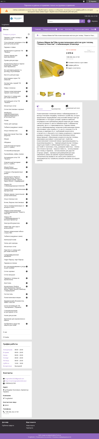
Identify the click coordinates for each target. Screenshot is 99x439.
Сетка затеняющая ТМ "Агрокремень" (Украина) (12, 306)
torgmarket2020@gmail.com (14, 379)
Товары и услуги (49, 29)
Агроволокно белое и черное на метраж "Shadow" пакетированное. (14, 65)
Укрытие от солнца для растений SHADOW (12, 97)
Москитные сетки (10, 106)
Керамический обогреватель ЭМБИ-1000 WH (14, 301)
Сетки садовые (9, 271)
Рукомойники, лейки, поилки (14, 154)
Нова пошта (30, 425)
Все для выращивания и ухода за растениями (14, 267)
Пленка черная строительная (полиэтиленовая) (14, 194)
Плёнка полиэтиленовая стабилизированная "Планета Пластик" (14, 212)
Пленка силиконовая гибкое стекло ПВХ (13, 232)
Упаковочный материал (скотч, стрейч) (12, 146)
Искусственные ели (10, 131)
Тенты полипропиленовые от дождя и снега (14, 206)
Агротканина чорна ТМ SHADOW (12, 79)
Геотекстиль (8, 294)
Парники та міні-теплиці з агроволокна (13, 38)
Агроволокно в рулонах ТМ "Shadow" (13, 51)
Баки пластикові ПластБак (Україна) (13, 134)
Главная (38, 29)
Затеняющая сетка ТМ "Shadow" (12, 101)
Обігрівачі (7, 142)
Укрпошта (29, 428)
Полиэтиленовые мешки (12, 297)
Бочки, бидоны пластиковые (14, 202)
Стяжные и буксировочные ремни (13, 172)
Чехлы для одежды (11, 124)
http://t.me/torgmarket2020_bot (15, 381)
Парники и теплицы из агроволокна (11, 279)
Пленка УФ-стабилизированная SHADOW (14, 185)
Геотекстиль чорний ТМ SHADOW (12, 83)
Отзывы (6, 337)
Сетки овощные (9, 275)
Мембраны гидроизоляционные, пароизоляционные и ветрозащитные (11, 115)
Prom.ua (58, 435)
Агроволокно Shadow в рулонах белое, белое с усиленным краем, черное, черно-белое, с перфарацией (14, 179)
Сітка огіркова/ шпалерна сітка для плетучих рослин (14, 43)
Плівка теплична (9, 88)
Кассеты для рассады (11, 75)
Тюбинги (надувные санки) (13, 127)
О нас (61, 29)
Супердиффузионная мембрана (11, 255)
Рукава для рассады (11, 60)
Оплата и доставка (82, 29)
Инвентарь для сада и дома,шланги (12, 227)
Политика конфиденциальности (62, 437)
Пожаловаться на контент (43, 437)
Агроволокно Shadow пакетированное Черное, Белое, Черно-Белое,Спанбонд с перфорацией (14, 289)
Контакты (69, 29)
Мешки (6, 139)
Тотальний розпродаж (12, 151)
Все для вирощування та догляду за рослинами (13, 70)
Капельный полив (10, 240)
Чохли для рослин (10, 315)
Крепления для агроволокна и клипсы (14, 319)
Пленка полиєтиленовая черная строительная (12, 92)
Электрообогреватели (12, 223)
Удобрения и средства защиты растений (12, 324)
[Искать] (82, 21)
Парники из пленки (10, 263)
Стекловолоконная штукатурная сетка (10, 311)
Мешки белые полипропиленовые (10, 167)
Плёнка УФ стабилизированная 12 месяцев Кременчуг (12, 218)
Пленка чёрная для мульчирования (10, 56)
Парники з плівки (10, 47)
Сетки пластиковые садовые (14, 109)
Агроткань (7, 283)
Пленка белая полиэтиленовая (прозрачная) (14, 190)
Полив (6, 120)
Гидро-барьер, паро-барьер (13, 260)
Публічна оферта (8, 425)
